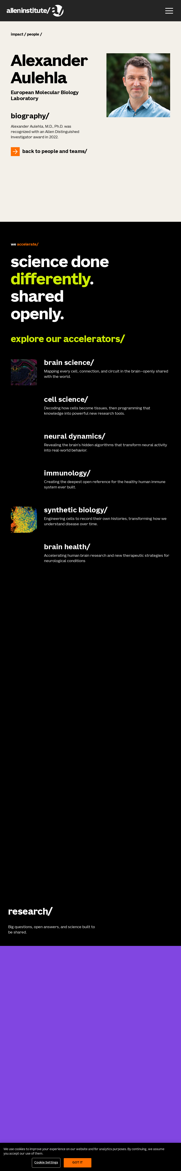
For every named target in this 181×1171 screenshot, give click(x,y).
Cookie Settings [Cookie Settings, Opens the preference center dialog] (46, 1162)
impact (17, 34)
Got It (77, 1162)
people (33, 34)
